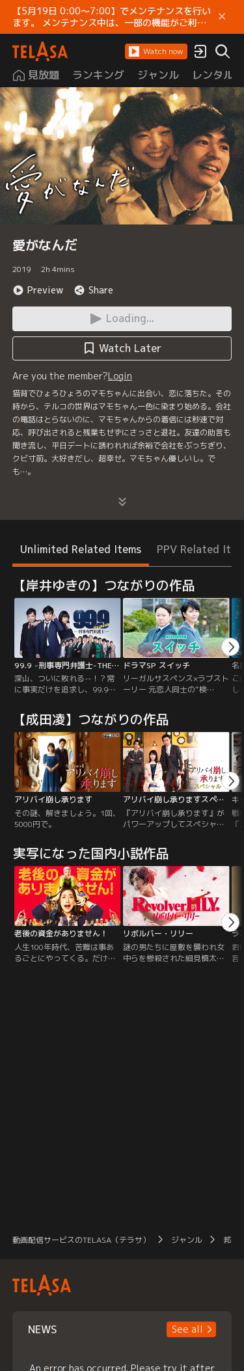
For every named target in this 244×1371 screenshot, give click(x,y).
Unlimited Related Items (80, 549)
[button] (156, 51)
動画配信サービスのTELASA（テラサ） (81, 1239)
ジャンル (186, 1239)
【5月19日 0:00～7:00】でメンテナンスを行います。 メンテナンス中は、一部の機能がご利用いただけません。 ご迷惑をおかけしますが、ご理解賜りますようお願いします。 (111, 17)
